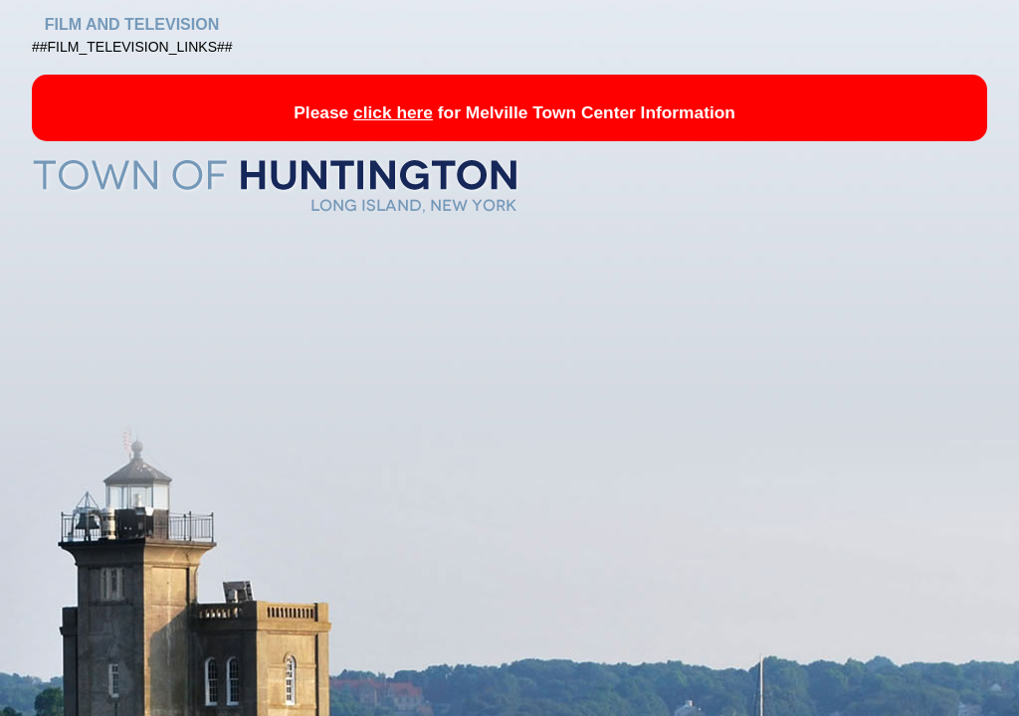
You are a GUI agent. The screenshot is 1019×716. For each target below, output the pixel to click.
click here (393, 112)
